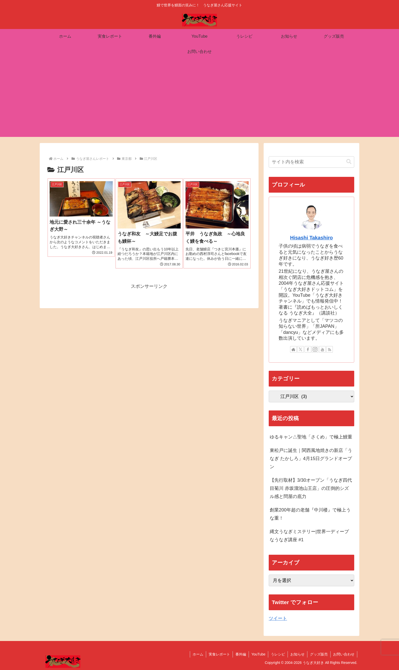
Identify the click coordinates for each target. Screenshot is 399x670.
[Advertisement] (199, 101)
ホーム (198, 654)
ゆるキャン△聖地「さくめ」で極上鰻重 (311, 436)
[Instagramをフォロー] (315, 349)
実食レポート (219, 654)
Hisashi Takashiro (311, 237)
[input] (311, 162)
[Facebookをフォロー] (308, 349)
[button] (348, 162)
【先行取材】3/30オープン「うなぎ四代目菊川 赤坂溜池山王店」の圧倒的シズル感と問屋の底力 (311, 488)
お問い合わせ (343, 654)
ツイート (278, 618)
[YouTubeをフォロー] (322, 349)
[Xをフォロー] (300, 349)
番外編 (240, 654)
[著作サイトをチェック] (293, 349)
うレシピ (278, 654)
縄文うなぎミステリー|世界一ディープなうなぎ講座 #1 (309, 535)
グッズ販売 (319, 654)
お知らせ (297, 654)
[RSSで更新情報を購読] (329, 349)
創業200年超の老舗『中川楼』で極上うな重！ (310, 514)
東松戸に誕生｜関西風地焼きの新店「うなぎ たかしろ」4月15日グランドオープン (311, 458)
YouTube (258, 654)
